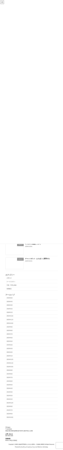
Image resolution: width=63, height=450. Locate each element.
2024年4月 (10, 388)
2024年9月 (10, 370)
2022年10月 (10, 417)
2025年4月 (10, 345)
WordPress (23, 446)
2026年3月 (10, 305)
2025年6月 (10, 337)
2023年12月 (10, 403)
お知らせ (9, 278)
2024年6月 (10, 381)
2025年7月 (10, 334)
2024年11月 (10, 363)
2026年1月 (10, 312)
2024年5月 (10, 385)
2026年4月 (10, 301)
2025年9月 (10, 327)
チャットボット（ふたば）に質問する (37, 258)
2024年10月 (10, 366)
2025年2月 (10, 352)
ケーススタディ (11, 281)
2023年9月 (10, 406)
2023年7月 (10, 410)
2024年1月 (10, 399)
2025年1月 (10, 356)
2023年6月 (10, 413)
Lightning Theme (32, 446)
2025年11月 (10, 319)
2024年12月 (10, 359)
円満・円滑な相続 (11, 285)
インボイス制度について (33, 244)
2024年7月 (10, 377)
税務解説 (9, 289)
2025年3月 (10, 348)
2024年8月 (10, 374)
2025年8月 (10, 330)
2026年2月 (10, 308)
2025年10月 (10, 323)
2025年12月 (10, 316)
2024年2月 (10, 395)
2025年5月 (10, 341)
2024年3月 (10, 392)
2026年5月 (10, 298)
